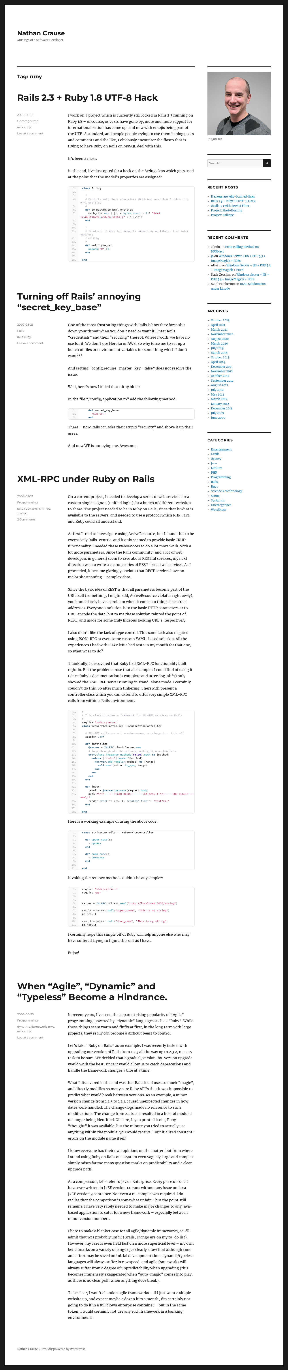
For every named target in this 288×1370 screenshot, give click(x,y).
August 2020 (220, 339)
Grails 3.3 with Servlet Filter (230, 206)
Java (214, 463)
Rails (20, 330)
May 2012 (217, 394)
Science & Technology (226, 491)
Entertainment (221, 449)
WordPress (218, 510)
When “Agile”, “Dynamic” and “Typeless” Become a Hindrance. (92, 991)
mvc (51, 1026)
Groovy (216, 459)
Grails (215, 454)
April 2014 (218, 362)
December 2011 (221, 408)
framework (39, 1026)
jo (212, 256)
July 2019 (217, 348)
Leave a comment (30, 133)
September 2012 (222, 381)
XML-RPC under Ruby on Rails (85, 478)
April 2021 (218, 325)
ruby (27, 127)
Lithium (216, 468)
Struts (215, 496)
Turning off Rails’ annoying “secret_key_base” (79, 302)
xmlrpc (22, 513)
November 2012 (222, 371)
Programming (27, 502)
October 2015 (220, 357)
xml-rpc (44, 508)
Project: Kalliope (222, 215)
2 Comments (26, 519)
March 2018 (219, 353)
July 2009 (217, 413)
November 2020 (222, 334)
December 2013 (221, 367)
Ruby (214, 486)
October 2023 (220, 320)
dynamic (23, 1026)
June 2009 (218, 418)
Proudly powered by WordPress (63, 1349)
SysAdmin (218, 500)
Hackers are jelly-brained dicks (233, 196)
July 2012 (217, 390)
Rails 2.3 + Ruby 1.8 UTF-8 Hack (87, 97)
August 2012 (219, 385)
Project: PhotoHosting (226, 210)
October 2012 (220, 376)
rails (20, 127)
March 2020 (219, 343)
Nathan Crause (41, 33)
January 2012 (220, 404)
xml (35, 508)
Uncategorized (28, 121)
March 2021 (219, 330)
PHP (214, 473)
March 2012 (219, 399)
